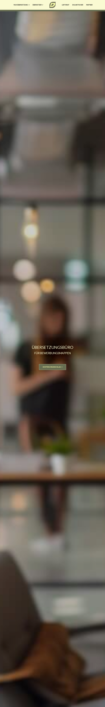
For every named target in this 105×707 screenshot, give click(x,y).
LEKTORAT (65, 5)
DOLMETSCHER (77, 5)
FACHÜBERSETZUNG (22, 5)
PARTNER (89, 5)
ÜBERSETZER (37, 5)
